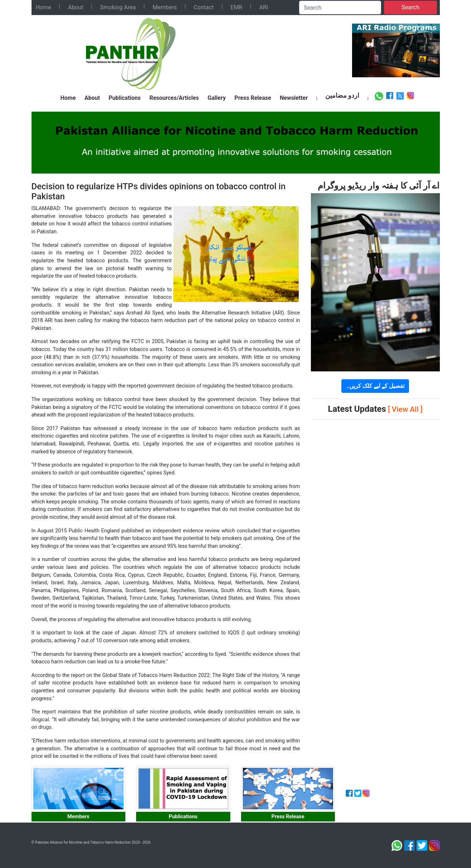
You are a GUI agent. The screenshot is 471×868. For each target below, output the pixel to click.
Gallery (217, 97)
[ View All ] (405, 409)
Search (410, 7)
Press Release (253, 97)
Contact (204, 7)
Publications (125, 97)
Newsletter (294, 97)
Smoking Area (118, 7)
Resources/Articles (174, 97)
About (75, 7)
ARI (263, 7)
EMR (236, 7)
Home (43, 7)
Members (165, 7)
